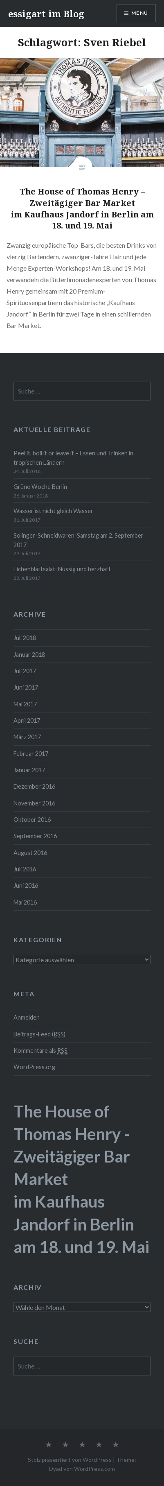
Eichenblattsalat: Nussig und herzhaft (62, 568)
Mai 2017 (25, 704)
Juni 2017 (25, 687)
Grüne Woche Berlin (40, 486)
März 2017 (27, 736)
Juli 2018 (24, 637)
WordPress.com (94, 1468)
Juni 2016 (25, 885)
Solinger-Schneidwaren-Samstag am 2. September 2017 (78, 540)
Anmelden (26, 1017)
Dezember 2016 (34, 786)
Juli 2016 (24, 869)
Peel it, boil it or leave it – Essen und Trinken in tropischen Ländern (73, 458)
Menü (139, 13)
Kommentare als (40, 1050)
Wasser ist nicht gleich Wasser (53, 510)
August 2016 (30, 852)
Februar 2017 (30, 753)
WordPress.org (34, 1066)
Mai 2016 (25, 902)
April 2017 (26, 720)
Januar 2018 (29, 654)
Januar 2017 (29, 770)
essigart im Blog (46, 13)
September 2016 (35, 835)
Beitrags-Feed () (39, 1034)
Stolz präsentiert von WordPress (70, 1459)
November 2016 (34, 803)
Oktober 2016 (32, 819)
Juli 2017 (24, 670)
